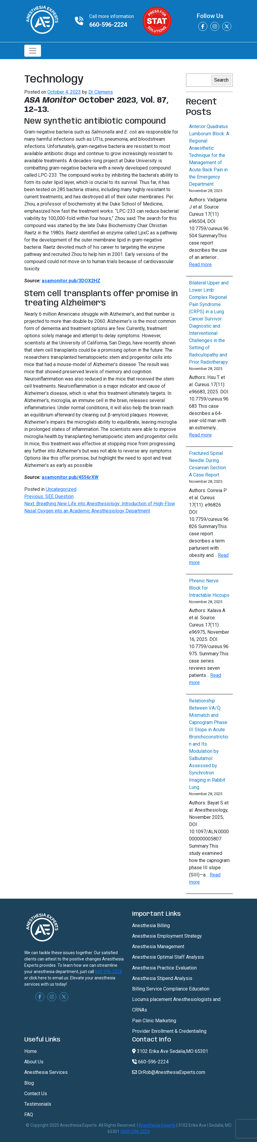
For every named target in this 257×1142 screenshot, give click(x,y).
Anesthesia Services (46, 1072)
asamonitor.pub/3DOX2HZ (71, 281)
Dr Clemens (100, 92)
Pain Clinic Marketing (154, 1020)
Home (30, 1051)
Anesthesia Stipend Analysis (162, 978)
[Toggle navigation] (32, 51)
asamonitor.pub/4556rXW (70, 477)
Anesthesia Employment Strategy (167, 936)
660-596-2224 (108, 24)
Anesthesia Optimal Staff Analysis (168, 957)
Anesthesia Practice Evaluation (164, 968)
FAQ (28, 1114)
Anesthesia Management (158, 946)
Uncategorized (61, 489)
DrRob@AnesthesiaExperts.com (168, 1072)
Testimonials (37, 1104)
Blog (29, 1083)
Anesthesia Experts (157, 1125)
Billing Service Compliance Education (170, 989)
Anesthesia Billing (151, 925)
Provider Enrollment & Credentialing (169, 1031)
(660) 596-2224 (135, 1131)
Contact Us (35, 1093)
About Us (33, 1062)
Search (221, 80)
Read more (200, 264)
